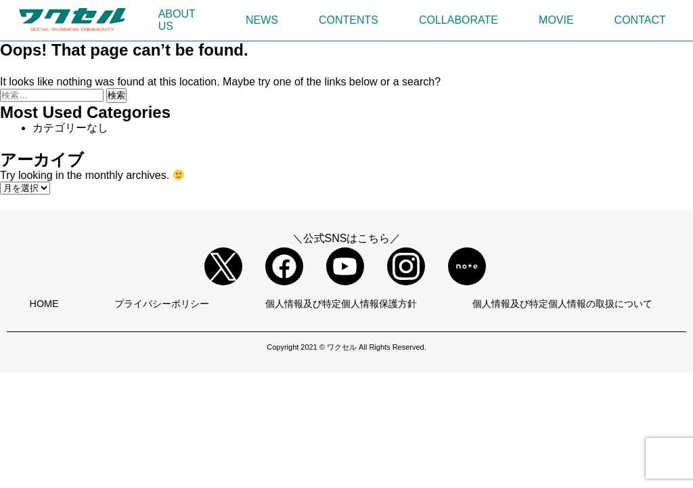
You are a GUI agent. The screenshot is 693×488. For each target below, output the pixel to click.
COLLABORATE (458, 20)
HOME (44, 303)
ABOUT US (177, 20)
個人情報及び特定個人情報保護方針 (341, 303)
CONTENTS (348, 20)
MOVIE (556, 20)
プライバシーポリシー (161, 303)
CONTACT (640, 20)
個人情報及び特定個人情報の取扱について (562, 303)
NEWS (262, 20)
